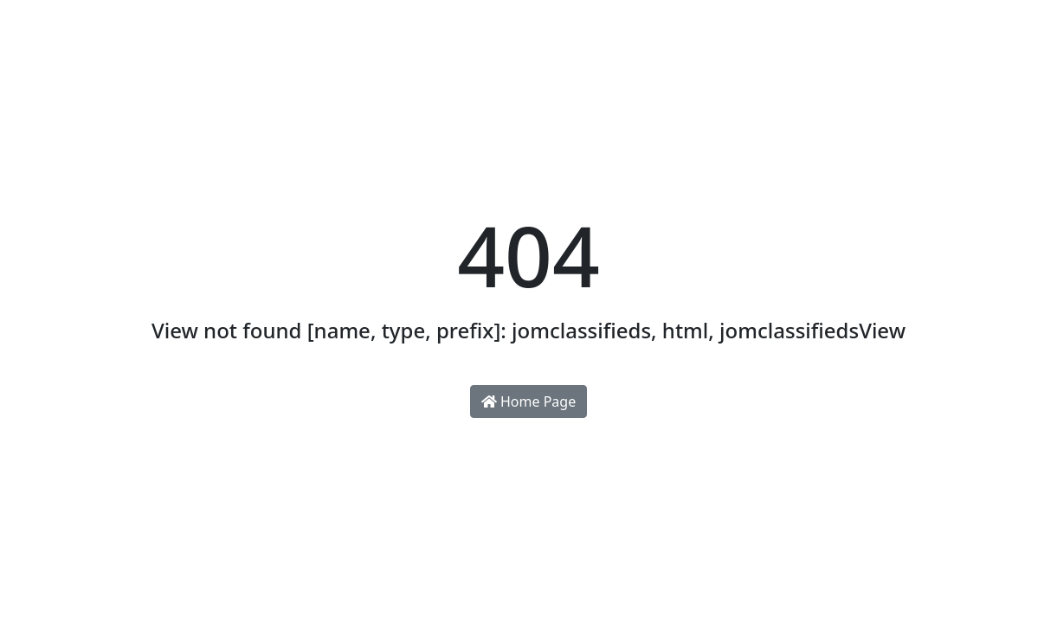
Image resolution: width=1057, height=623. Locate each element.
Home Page (528, 401)
